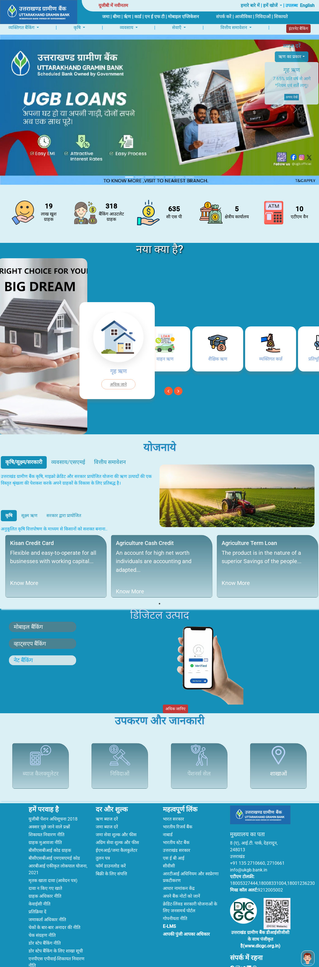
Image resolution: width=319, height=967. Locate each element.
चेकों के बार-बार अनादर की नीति (54, 911)
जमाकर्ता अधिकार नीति (47, 903)
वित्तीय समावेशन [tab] (110, 461)
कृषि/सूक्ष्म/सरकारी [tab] (23, 461)
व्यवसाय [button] (127, 27)
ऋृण (127, 16)
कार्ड (137, 16)
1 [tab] (159, 602)
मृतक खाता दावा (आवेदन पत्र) (53, 864)
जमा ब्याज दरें (107, 810)
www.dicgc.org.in (262, 930)
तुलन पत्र (103, 842)
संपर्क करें (223, 16)
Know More (21, 582)
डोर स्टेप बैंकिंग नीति (45, 927)
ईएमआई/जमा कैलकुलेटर (116, 834)
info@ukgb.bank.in (248, 854)
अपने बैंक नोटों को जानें (181, 880)
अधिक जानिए (175, 707)
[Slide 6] (179, 176)
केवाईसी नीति (39, 887)
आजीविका (243, 16)
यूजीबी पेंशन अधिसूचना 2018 (53, 802)
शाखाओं (278, 770)
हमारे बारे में (250, 5)
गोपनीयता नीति (175, 902)
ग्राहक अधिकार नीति (45, 880)
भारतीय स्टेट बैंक (176, 826)
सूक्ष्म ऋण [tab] (29, 514)
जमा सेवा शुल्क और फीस (116, 818)
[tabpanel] (54, 565)
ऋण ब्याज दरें (107, 802)
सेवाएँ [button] (177, 27)
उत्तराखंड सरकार (176, 834)
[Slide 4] (159, 176)
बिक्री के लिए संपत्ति (111, 857)
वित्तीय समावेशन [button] (234, 27)
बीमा (116, 16)
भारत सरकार (173, 802)
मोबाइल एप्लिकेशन (183, 16)
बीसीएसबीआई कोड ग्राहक (50, 834)
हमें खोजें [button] (271, 5)
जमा (105, 16)
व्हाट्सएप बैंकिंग (30, 642)
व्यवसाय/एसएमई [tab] (68, 461)
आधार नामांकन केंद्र (179, 872)
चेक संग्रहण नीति (42, 919)
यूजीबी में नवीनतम (113, 5)
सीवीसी (169, 849)
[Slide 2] (139, 176)
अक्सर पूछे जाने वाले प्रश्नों (49, 810)
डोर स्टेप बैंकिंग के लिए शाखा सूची (56, 934)
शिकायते (281, 16)
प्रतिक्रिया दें (37, 895)
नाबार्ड (168, 818)
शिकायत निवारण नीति (46, 818)
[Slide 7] (190, 176)
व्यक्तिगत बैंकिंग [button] (22, 27)
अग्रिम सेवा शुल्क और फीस (117, 826)
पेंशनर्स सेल (199, 770)
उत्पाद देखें (291, 97)
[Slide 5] (169, 176)
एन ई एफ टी (155, 16)
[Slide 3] (149, 176)
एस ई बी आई (173, 842)
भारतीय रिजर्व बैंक (177, 810)
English (307, 5)
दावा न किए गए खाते (45, 872)
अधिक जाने (118, 383)
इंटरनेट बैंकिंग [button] (298, 28)
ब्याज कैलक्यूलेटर (40, 770)
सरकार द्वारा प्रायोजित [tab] (63, 514)
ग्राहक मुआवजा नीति (45, 826)
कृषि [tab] (8, 514)
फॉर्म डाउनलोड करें (111, 849)
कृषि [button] (78, 27)
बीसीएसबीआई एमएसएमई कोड (54, 842)
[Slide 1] (129, 176)
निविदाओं (263, 16)
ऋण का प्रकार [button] (289, 56)
